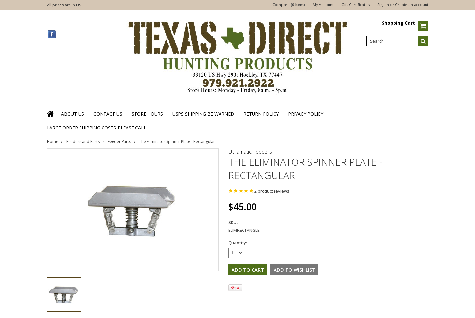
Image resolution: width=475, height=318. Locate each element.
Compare (288, 5)
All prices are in (65, 5)
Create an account (411, 5)
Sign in (383, 5)
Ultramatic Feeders (250, 151)
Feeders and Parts (83, 141)
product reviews (271, 191)
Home (52, 141)
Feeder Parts (119, 141)
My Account (323, 5)
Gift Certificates (355, 5)
